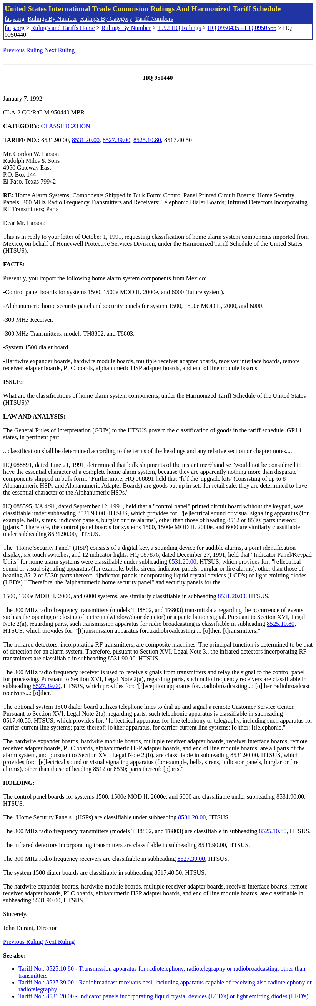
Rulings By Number (52, 18)
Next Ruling (60, 50)
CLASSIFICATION (65, 126)
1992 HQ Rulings (179, 28)
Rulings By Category (106, 18)
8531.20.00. (232, 596)
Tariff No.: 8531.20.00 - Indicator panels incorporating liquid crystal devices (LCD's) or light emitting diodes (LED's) (163, 996)
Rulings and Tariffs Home (63, 28)
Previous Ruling (23, 50)
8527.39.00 (116, 140)
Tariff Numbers (154, 18)
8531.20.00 (86, 140)
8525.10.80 (147, 140)
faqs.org (15, 18)
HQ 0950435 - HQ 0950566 (241, 28)
